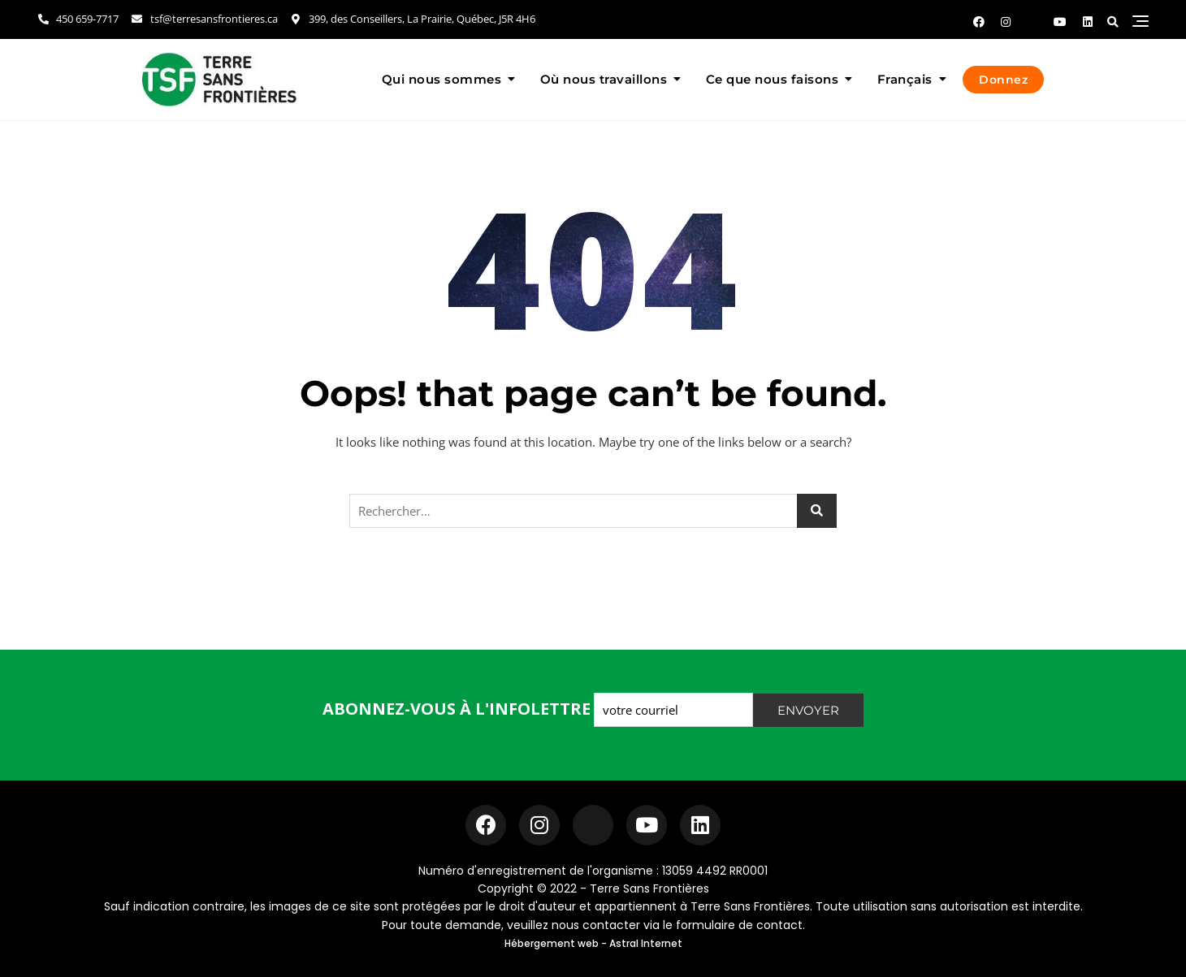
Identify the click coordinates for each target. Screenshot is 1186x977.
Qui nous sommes (442, 79)
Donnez (1003, 79)
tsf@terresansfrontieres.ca (203, 18)
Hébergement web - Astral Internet (593, 943)
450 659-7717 (78, 18)
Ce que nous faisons (772, 79)
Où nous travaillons (604, 79)
